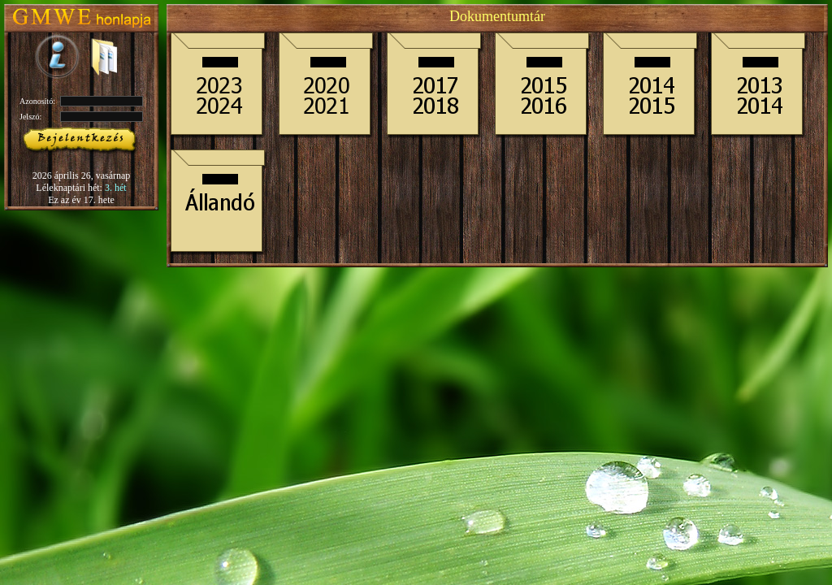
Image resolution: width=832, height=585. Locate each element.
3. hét (116, 187)
